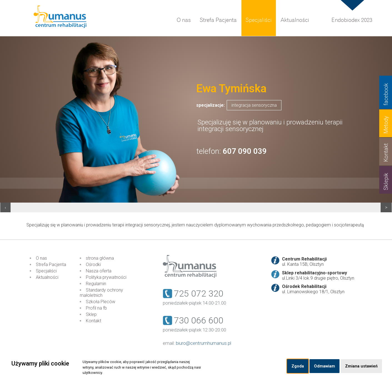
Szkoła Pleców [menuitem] (100, 301)
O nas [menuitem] (184, 20)
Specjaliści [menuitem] (259, 20)
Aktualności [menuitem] (295, 20)
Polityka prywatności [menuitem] (106, 277)
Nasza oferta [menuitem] (98, 271)
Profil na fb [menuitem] (96, 308)
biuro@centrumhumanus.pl (203, 343)
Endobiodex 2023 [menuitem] (351, 20)
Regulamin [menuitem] (96, 283)
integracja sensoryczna (254, 105)
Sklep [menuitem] (91, 314)
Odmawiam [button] (324, 366)
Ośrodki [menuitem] (93, 264)
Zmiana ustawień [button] (361, 366)
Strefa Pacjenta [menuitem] (218, 20)
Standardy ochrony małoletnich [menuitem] (101, 292)
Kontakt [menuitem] (93, 320)
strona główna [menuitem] (100, 258)
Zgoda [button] (297, 366)
